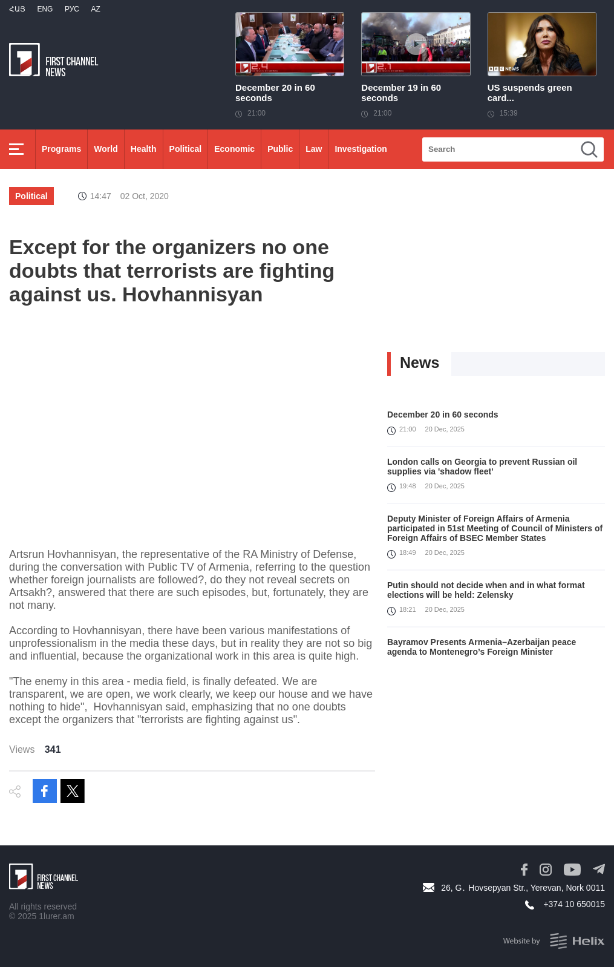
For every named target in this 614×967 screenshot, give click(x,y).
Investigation (361, 149)
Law (313, 149)
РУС (72, 9)
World (105, 149)
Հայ (17, 9)
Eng (45, 9)
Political (185, 149)
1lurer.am (56, 916)
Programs (61, 149)
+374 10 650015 (574, 904)
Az (95, 9)
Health (144, 149)
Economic (234, 149)
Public (280, 149)
